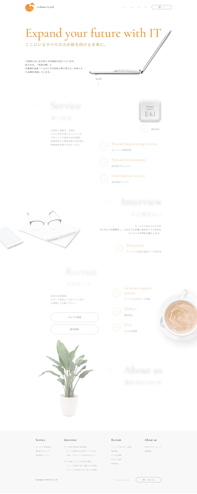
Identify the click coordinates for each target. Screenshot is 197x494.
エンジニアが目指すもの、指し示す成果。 (82, 470)
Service (99, 7)
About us (137, 7)
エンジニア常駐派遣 (43, 447)
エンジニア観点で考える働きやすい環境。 (82, 466)
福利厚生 (114, 452)
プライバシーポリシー (122, 481)
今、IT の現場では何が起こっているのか (81, 452)
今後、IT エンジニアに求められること (80, 456)
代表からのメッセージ (153, 447)
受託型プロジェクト (43, 452)
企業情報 (148, 452)
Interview (112, 7)
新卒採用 (114, 464)
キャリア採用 (116, 460)
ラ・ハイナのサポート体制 (121, 447)
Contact (159, 7)
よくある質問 (116, 456)
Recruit (124, 7)
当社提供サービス (42, 456)
